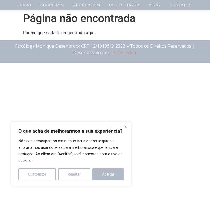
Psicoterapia (124, 4)
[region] (71, 154)
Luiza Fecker (124, 53)
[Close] (125, 126)
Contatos (180, 4)
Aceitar (108, 174)
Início (25, 4)
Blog (154, 4)
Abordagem (86, 4)
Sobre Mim (52, 4)
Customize (37, 174)
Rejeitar (74, 174)
